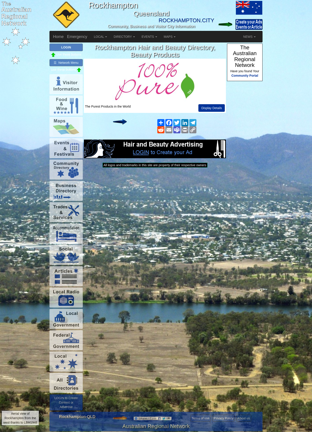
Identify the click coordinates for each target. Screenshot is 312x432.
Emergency (77, 36)
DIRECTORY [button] (124, 36)
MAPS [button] (170, 36)
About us (244, 418)
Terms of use (200, 418)
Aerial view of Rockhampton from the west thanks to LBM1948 (20, 418)
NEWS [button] (249, 36)
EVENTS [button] (149, 36)
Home (58, 36)
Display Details (211, 108)
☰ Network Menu (66, 62)
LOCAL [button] (100, 36)
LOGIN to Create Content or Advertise (66, 402)
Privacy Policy (223, 418)
